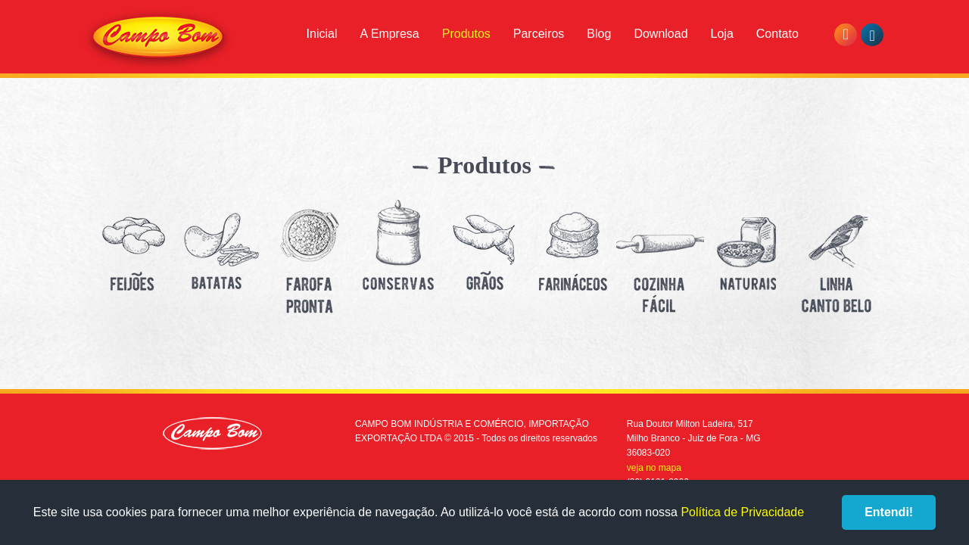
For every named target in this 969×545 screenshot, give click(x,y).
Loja (722, 33)
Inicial (322, 33)
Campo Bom (158, 39)
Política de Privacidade (742, 512)
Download (660, 33)
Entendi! (889, 512)
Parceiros (539, 33)
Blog (599, 33)
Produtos (466, 33)
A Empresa (389, 33)
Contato (777, 33)
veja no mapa (654, 467)
